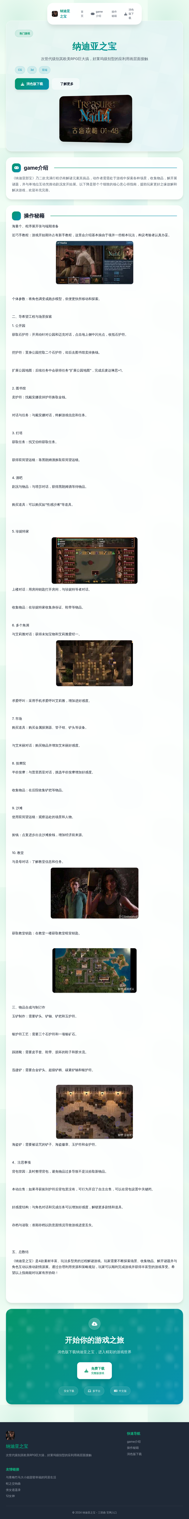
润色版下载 (134, 1454)
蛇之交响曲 (13, 1483)
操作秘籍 (133, 1448)
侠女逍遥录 (13, 1490)
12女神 (10, 1496)
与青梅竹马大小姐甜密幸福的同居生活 (31, 1477)
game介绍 (134, 1441)
